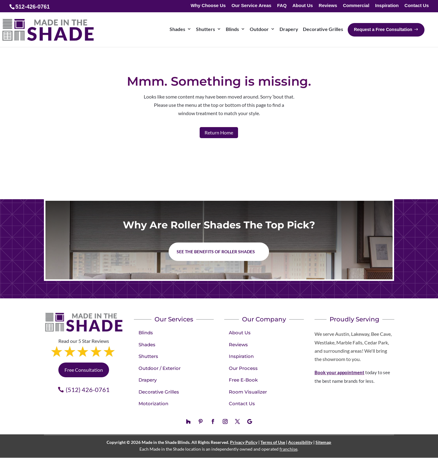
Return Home (219, 132)
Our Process (243, 368)
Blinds (146, 333)
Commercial (356, 5)
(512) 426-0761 (88, 389)
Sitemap (323, 442)
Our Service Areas (252, 5)
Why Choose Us (208, 5)
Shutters (148, 356)
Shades (147, 344)
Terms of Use (272, 442)
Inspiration (387, 5)
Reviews (328, 5)
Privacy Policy (243, 442)
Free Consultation (84, 370)
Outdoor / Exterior (160, 368)
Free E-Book (243, 380)
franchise (288, 449)
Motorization (153, 403)
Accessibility (300, 442)
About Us (302, 5)
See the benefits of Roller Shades (216, 251)
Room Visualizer (248, 392)
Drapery (148, 380)
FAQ (282, 5)
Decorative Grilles (159, 392)
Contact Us (417, 5)
